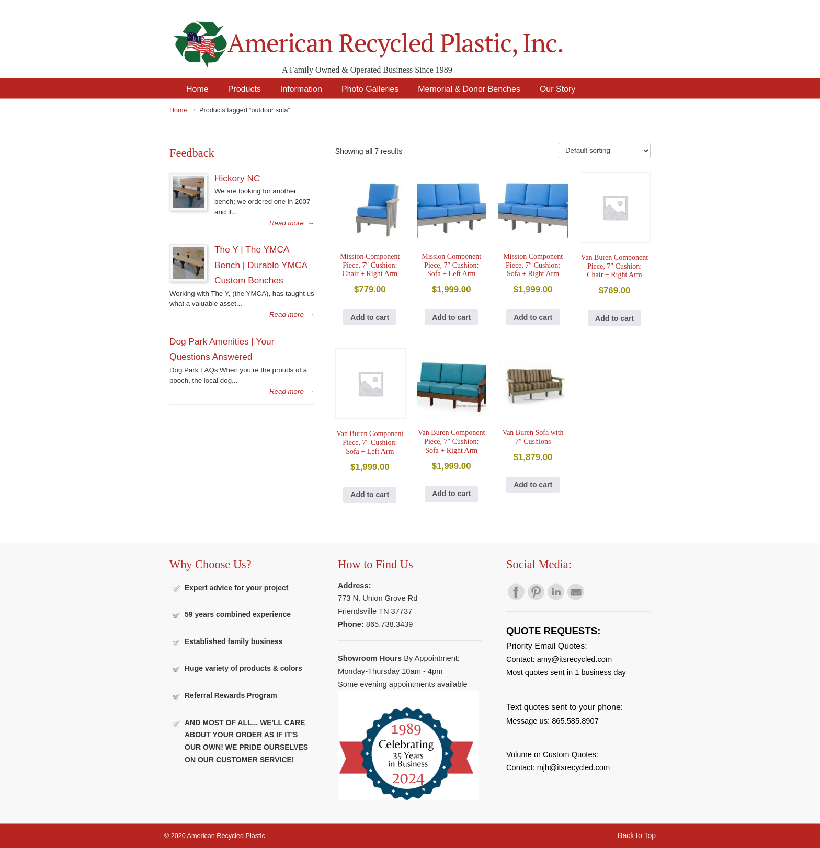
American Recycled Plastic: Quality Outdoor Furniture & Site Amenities (394, 36)
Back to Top (637, 835)
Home (178, 110)
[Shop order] (605, 150)
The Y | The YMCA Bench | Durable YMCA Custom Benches (260, 264)
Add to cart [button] (369, 317)
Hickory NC (237, 178)
